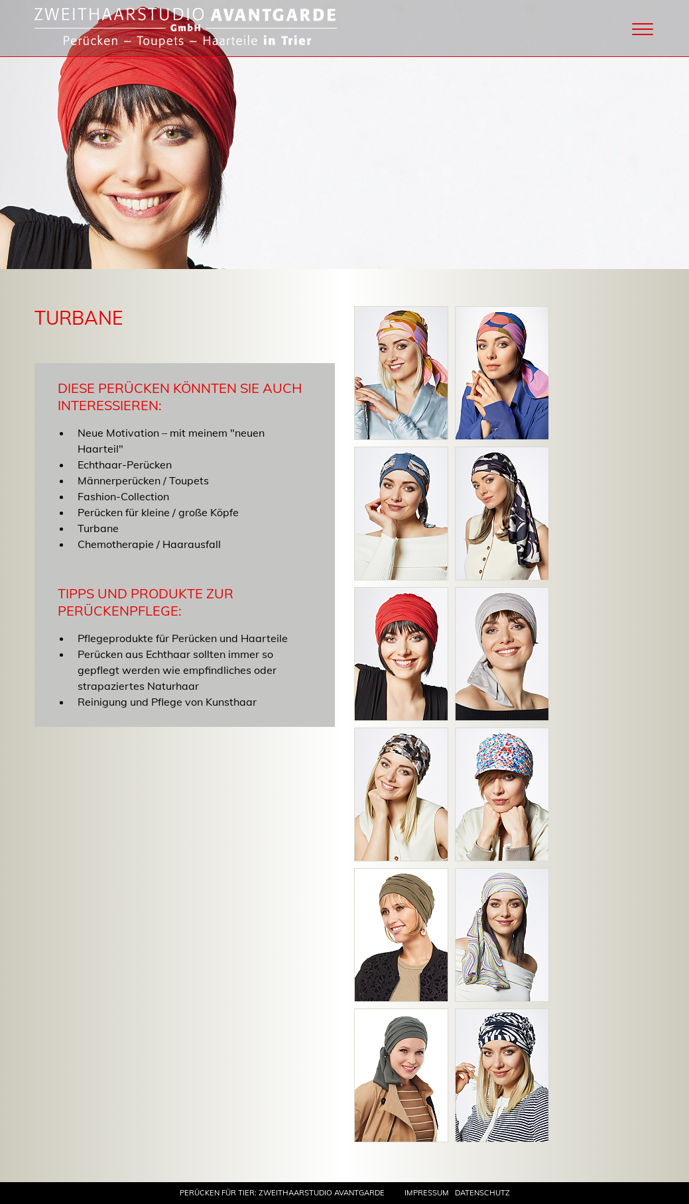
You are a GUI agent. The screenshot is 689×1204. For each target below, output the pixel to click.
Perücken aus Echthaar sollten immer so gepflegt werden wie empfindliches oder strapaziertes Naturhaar (177, 669)
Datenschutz (482, 1192)
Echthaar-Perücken (125, 464)
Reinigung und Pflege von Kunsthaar (167, 701)
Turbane (98, 528)
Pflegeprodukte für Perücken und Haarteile (183, 638)
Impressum (427, 1192)
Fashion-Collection (123, 496)
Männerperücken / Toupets (143, 480)
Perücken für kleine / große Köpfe (158, 512)
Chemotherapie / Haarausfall (149, 544)
